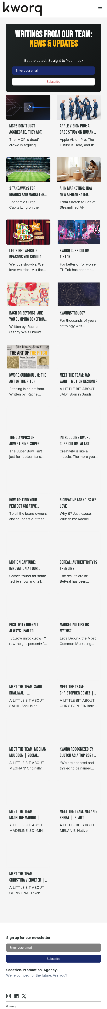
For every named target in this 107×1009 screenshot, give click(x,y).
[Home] (22, 9)
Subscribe (53, 82)
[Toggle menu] (100, 9)
